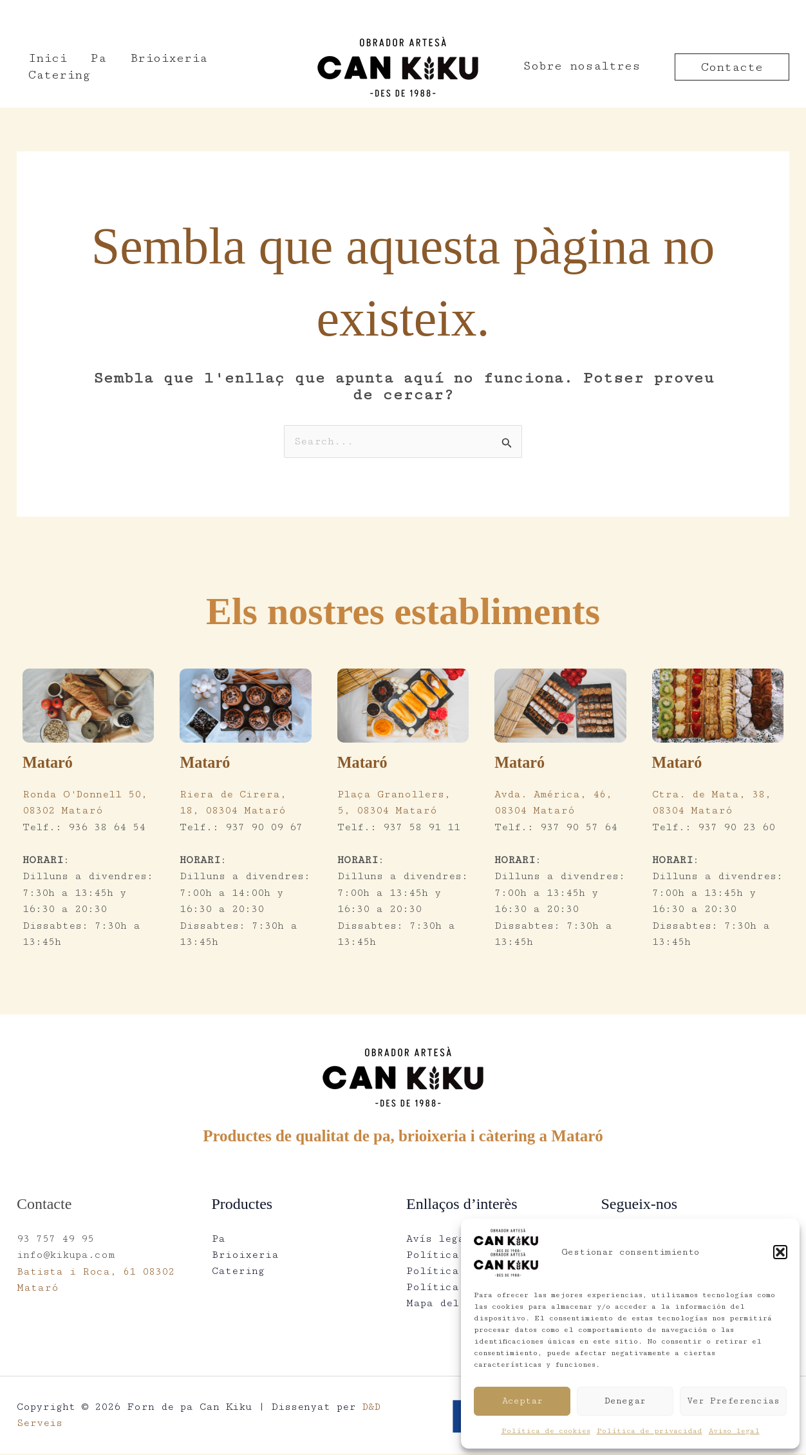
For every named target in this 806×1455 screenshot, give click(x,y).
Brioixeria (157, 66)
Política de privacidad (649, 1431)
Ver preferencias (733, 1401)
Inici (45, 66)
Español (697, 12)
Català (757, 12)
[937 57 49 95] (67, 13)
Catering (246, 66)
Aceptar (522, 1401)
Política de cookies (545, 1431)
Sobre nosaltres (582, 66)
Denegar (625, 1401)
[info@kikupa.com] (187, 13)
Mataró (49, 763)
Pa (92, 66)
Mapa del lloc (449, 1304)
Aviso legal (734, 1431)
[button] (780, 1252)
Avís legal (438, 1239)
